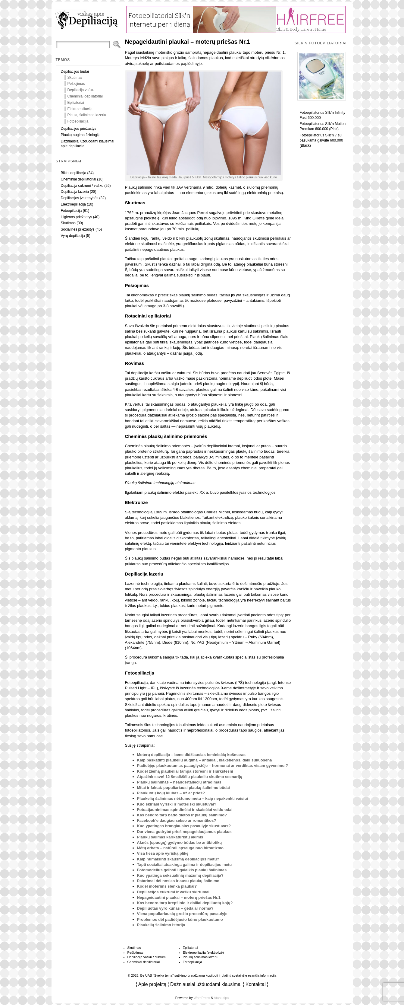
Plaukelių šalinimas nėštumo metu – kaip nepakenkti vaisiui (192, 798)
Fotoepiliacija (78, 121)
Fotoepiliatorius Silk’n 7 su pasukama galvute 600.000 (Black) (321, 140)
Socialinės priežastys (78, 229)
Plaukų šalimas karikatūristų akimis (170, 837)
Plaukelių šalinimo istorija (161, 925)
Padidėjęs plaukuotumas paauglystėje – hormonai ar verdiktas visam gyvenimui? (212, 765)
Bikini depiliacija (73, 173)
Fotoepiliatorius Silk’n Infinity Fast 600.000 (322, 115)
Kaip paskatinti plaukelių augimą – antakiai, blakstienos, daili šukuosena (204, 760)
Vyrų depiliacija (73, 236)
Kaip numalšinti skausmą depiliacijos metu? (178, 859)
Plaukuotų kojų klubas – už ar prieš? (171, 793)
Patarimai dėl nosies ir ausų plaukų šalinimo (178, 881)
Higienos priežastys (76, 217)
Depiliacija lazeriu (75, 192)
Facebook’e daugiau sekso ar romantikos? (176, 820)
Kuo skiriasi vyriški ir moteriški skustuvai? (177, 804)
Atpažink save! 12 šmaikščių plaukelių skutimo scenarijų (190, 776)
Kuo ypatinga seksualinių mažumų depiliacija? (180, 875)
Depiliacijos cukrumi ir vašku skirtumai (173, 892)
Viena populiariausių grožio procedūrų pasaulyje (182, 913)
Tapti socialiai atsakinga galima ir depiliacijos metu (184, 864)
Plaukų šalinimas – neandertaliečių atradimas (179, 782)
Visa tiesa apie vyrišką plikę (163, 853)
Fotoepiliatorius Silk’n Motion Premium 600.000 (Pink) (323, 126)
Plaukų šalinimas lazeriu (86, 115)
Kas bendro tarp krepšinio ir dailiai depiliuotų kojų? (185, 903)
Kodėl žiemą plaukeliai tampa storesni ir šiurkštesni (185, 771)
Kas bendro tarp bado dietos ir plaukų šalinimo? (182, 815)
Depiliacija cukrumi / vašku (82, 185)
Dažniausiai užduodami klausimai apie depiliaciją (87, 143)
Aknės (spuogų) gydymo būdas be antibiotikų (179, 842)
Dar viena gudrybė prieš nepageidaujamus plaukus (184, 831)
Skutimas (74, 77)
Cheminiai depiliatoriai (85, 96)
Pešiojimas (76, 83)
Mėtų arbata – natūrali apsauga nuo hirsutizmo (180, 848)
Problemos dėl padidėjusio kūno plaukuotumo (180, 919)
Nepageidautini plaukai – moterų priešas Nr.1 (179, 897)
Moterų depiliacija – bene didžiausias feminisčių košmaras (191, 754)
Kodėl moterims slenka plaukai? (167, 886)
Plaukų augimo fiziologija (81, 135)
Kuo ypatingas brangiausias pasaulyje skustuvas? (184, 826)
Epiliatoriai (75, 103)
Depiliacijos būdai (75, 71)
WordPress (202, 998)
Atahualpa (221, 998)
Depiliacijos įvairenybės (80, 198)
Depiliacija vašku (80, 90)
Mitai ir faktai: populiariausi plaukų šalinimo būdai (183, 787)
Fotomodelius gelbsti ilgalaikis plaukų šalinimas (182, 870)
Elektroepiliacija (79, 109)
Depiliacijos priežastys (78, 128)
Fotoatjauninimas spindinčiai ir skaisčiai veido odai (185, 809)
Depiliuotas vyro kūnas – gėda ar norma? (175, 908)
